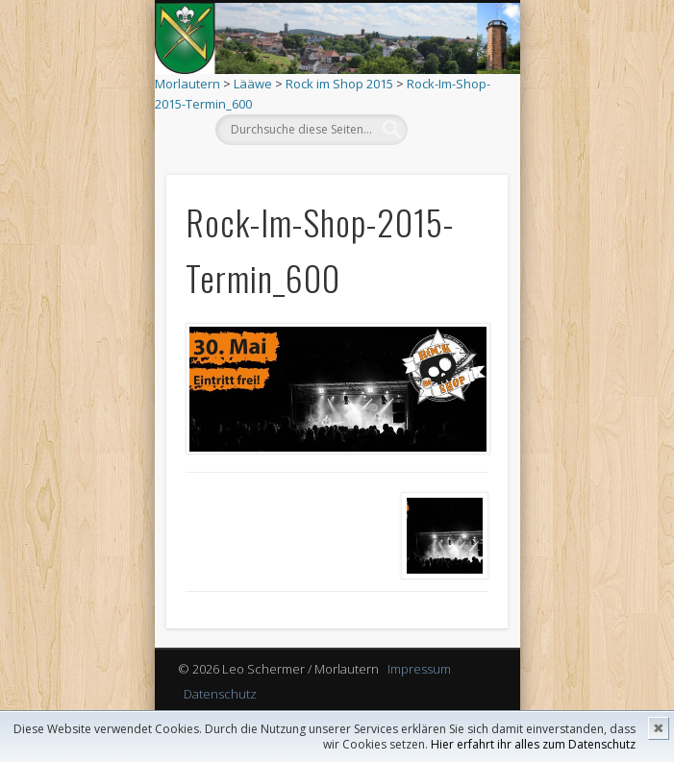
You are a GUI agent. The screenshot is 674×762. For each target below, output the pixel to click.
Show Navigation (449, 172)
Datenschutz (220, 693)
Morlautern (187, 83)
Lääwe (253, 83)
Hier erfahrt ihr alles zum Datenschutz (533, 744)
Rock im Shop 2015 (339, 83)
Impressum (419, 668)
